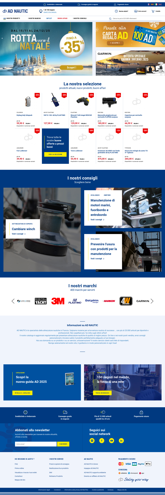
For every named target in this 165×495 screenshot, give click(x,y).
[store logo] (15, 11)
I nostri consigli (85, 19)
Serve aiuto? (120, 11)
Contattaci (18, 476)
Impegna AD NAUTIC (91, 468)
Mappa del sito (20, 480)
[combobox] (135, 18)
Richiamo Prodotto (56, 476)
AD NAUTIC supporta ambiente (95, 472)
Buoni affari (66, 19)
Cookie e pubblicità (98, 490)
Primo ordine (19, 468)
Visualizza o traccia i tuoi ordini (26, 472)
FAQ (16, 464)
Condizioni (57, 490)
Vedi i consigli (17, 235)
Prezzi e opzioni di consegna (59, 464)
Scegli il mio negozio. (50, 12)
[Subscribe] (63, 444)
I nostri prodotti (13, 19)
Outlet (52, 19)
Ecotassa (110, 490)
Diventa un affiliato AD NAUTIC (95, 476)
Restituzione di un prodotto (59, 468)
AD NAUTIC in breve (91, 464)
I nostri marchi (36, 19)
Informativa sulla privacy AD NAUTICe (76, 490)
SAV (50, 472)
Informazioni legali (44, 490)
